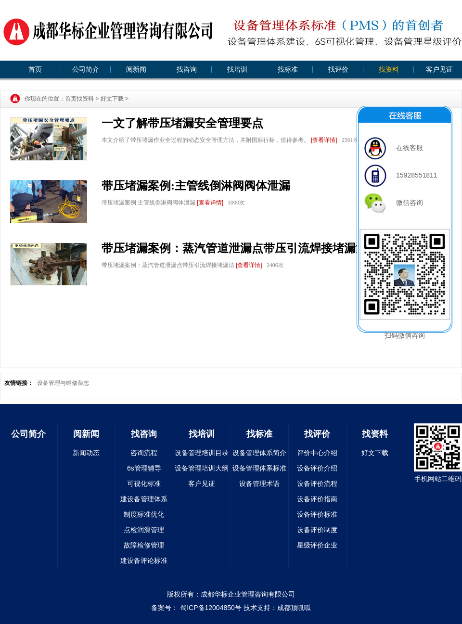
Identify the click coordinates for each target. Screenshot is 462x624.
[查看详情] (324, 140)
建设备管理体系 (143, 499)
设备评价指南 (317, 499)
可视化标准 (144, 483)
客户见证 (439, 69)
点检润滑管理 (144, 530)
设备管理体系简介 (259, 453)
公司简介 (85, 69)
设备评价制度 (317, 530)
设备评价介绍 (317, 468)
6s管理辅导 (144, 468)
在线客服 (393, 148)
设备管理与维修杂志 (63, 383)
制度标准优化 (144, 514)
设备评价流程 (317, 483)
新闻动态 (86, 453)
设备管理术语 (259, 483)
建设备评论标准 (143, 560)
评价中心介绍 (317, 453)
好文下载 (112, 98)
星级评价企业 (317, 545)
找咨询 (187, 69)
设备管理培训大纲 (202, 468)
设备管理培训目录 (202, 453)
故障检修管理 (144, 545)
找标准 (288, 69)
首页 (35, 69)
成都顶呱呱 (294, 607)
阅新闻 (136, 69)
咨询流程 (143, 453)
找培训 (237, 69)
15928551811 (400, 175)
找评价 (338, 69)
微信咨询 (393, 202)
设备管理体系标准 (259, 468)
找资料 (389, 69)
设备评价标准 (317, 514)
